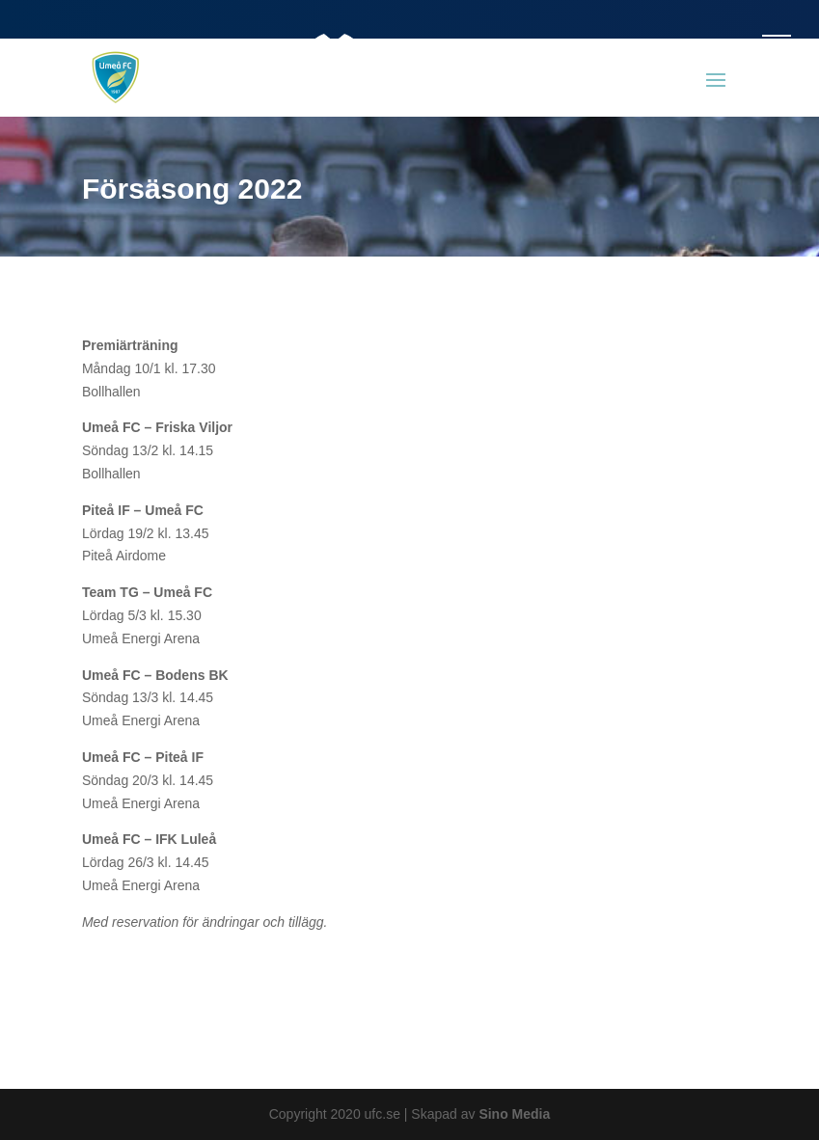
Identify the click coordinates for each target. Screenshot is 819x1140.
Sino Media (514, 1114)
